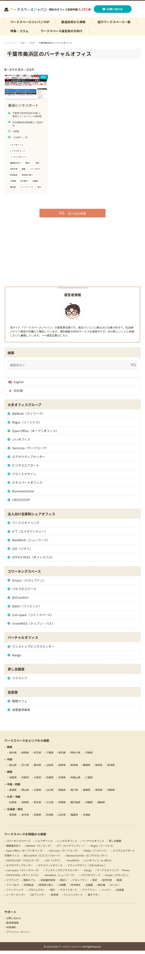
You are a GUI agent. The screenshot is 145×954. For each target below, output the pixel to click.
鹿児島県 (75, 805)
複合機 (101, 888)
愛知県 (99, 768)
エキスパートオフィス (27, 485)
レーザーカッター (16, 898)
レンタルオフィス (67, 844)
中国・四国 (13, 787)
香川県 (74, 793)
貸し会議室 (115, 844)
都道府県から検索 (73, 25)
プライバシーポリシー (18, 935)
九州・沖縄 (13, 800)
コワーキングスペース (18, 844)
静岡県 (86, 768)
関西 (9, 775)
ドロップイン (79, 883)
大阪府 (37, 780)
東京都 (62, 755)
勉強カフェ (19, 704)
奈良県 (62, 780)
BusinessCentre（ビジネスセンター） (87, 859)
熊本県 (37, 805)
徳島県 (62, 793)
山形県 (62, 818)
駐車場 (54, 898)
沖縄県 (89, 805)
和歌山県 (75, 780)
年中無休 (76, 888)
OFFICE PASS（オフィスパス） (33, 560)
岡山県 (25, 793)
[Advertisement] (72, 259)
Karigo (16, 658)
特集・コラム (19, 34)
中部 (9, 762)
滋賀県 (13, 780)
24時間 (62, 888)
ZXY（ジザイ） (22, 552)
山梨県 (49, 768)
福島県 (74, 818)
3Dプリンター (38, 898)
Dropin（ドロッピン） (117, 878)
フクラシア (19, 681)
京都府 (25, 780)
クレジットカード (73, 898)
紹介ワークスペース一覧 (114, 25)
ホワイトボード (68, 893)
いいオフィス (21, 442)
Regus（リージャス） (27, 425)
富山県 (13, 768)
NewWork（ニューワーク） (31, 543)
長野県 (62, 768)
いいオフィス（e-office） (98, 864)
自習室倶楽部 (21, 713)
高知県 (99, 793)
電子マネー (94, 898)
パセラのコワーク (24, 592)
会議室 (89, 888)
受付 (52, 893)
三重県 (89, 780)
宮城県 (37, 818)
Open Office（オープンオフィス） (35, 434)
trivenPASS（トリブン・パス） (33, 626)
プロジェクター (36, 893)
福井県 (37, 768)
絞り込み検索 (77, 216)
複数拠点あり (13, 849)
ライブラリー (89, 893)
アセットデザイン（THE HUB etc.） (87, 868)
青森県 (13, 818)
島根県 (13, 793)
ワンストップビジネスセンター (33, 649)
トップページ (10, 46)
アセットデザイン (24, 477)
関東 (23, 46)
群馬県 (25, 755)
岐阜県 (74, 768)
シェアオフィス (43, 844)
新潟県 (111, 768)
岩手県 (25, 818)
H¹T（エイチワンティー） (30, 534)
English (19, 385)
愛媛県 (86, 793)
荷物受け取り (46, 888)
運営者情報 (12, 926)
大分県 (49, 805)
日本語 (18, 393)
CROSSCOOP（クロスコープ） (23, 864)
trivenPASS (73, 864)
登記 (94, 883)
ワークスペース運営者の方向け (62, 34)
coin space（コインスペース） (33, 618)
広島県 (37, 793)
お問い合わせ (113, 11)
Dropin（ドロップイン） (29, 583)
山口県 (49, 793)
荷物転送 (29, 888)
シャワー (107, 893)
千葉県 (32, 46)
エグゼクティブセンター (28, 460)
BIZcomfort (20, 601)
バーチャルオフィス (93, 844)
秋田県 (49, 818)
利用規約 (11, 930)
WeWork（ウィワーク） (28, 417)
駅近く (64, 883)
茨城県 (89, 755)
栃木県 (13, 755)
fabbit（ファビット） (27, 609)
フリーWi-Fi (12, 888)
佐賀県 (13, 805)
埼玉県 (37, 755)
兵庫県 (49, 780)
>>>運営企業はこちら (55, 338)
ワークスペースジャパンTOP (29, 25)
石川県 (25, 768)
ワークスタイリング (25, 526)
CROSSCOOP (21, 503)
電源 (119, 883)
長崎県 (25, 805)
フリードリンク (14, 893)
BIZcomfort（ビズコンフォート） (43, 859)
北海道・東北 (15, 812)
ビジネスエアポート (25, 468)
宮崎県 (62, 805)
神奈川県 (75, 755)
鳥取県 (111, 793)
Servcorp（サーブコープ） (30, 451)
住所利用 (107, 883)
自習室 (120, 893)
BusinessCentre (23, 494)
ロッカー (115, 888)
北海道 (86, 818)
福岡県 (101, 805)
